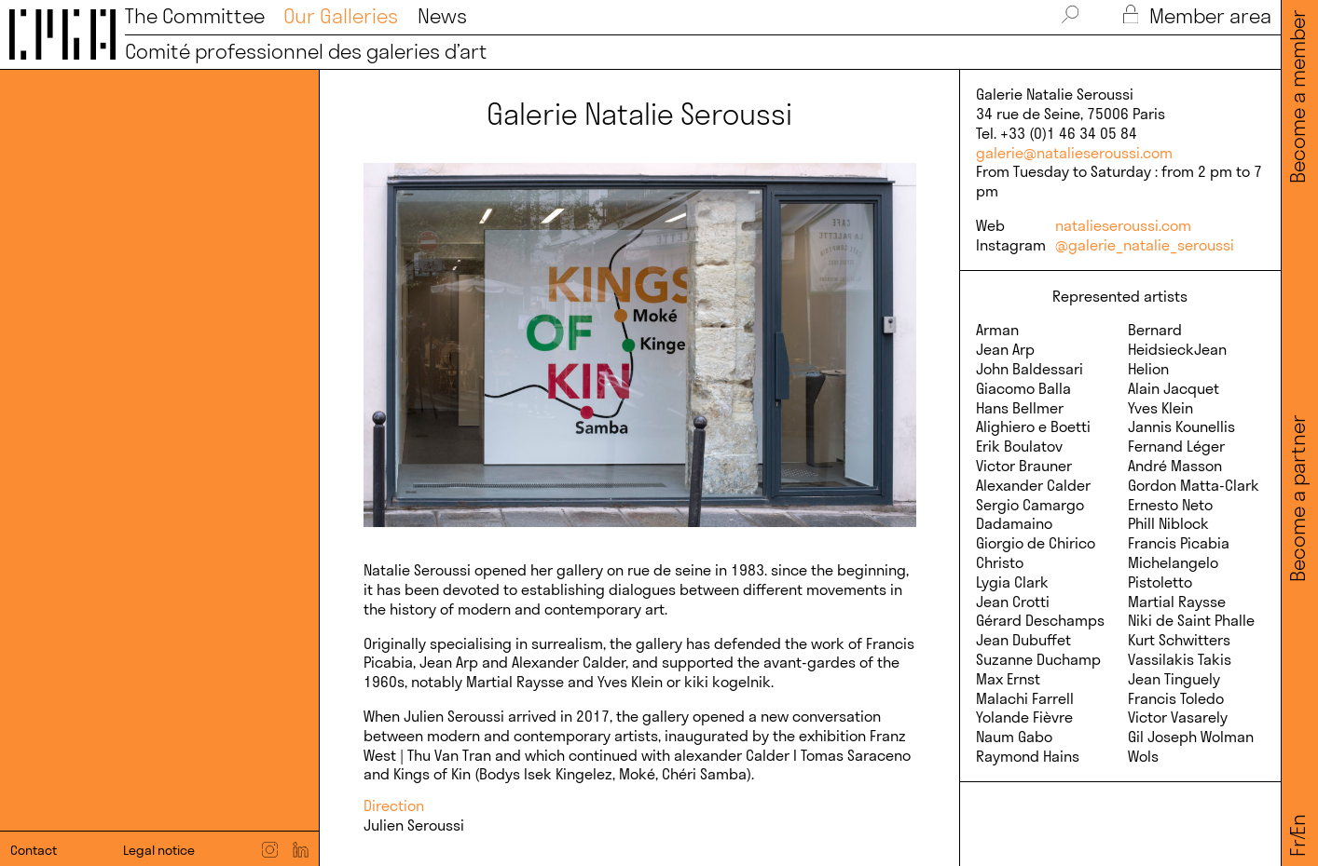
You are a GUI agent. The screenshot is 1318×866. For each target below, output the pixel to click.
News (442, 17)
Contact (33, 850)
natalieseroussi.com (1123, 225)
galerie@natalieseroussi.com (1074, 152)
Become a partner (1297, 498)
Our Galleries (340, 17)
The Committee (195, 17)
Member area (1197, 17)
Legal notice (159, 850)
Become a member (1297, 96)
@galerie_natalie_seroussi (1144, 245)
